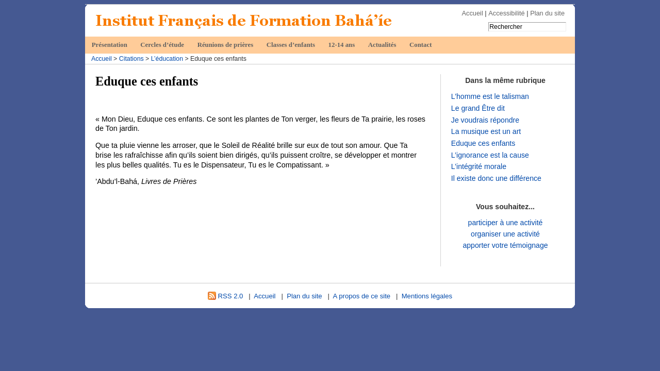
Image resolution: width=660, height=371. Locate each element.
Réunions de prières (225, 44)
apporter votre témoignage (505, 245)
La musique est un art (486, 131)
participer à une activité (505, 222)
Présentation (109, 44)
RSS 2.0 (225, 296)
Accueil (472, 13)
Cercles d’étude (162, 44)
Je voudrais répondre (485, 120)
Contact (420, 44)
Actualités (382, 44)
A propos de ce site (362, 296)
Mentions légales (427, 296)
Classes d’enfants (291, 44)
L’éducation (167, 58)
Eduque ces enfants (483, 143)
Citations (131, 58)
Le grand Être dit (478, 108)
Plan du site (547, 13)
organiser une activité (505, 234)
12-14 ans (341, 44)
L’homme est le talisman (490, 96)
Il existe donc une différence (496, 178)
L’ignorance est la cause (490, 155)
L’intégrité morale (478, 166)
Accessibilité (506, 13)
